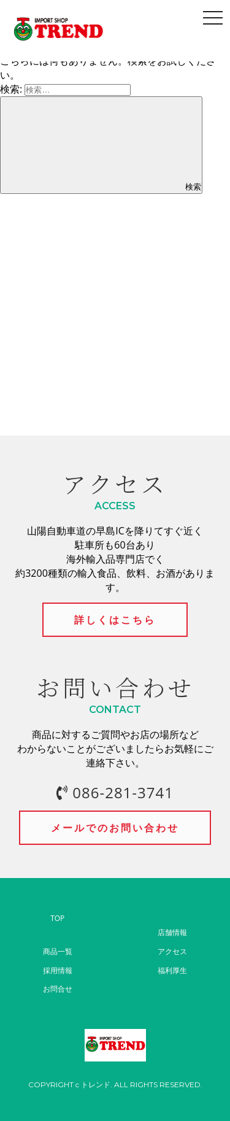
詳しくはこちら (115, 619)
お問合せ (57, 989)
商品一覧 (57, 951)
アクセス (172, 951)
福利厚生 (172, 970)
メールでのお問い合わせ (115, 827)
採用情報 (57, 970)
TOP (57, 918)
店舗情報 (172, 932)
